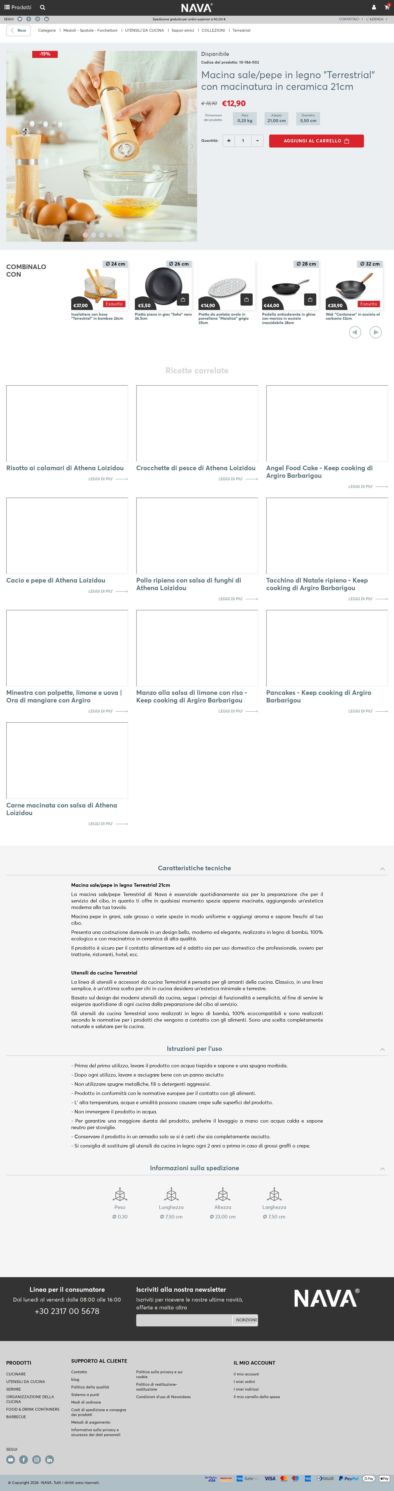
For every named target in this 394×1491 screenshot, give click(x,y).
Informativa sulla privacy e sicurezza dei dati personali (96, 1432)
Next (192, 146)
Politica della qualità (90, 1387)
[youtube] (19, 19)
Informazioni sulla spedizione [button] (267, 1168)
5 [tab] (118, 235)
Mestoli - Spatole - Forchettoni (90, 30)
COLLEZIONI (213, 30)
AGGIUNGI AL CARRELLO (318, 141)
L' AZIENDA (374, 19)
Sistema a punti (85, 1395)
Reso (22, 30)
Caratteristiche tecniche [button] (271, 868)
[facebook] (28, 19)
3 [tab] (101, 235)
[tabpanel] (101, 146)
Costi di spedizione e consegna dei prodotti (98, 1412)
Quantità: (210, 141)
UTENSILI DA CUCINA (144, 30)
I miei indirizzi (246, 1389)
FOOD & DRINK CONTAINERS (32, 1409)
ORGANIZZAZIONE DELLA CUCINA (30, 1399)
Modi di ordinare (86, 1402)
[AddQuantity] (243, 140)
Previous (11, 146)
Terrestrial (241, 30)
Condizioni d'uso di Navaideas (163, 1397)
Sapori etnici (183, 30)
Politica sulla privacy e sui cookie (159, 1374)
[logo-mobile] (43, 7)
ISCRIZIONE (246, 1320)
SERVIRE (13, 1389)
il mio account (246, 1374)
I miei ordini (244, 1382)
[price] (183, 299)
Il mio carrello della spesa (257, 1397)
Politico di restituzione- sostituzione (156, 1387)
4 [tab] (109, 235)
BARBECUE (16, 1417)
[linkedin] (46, 19)
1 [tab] (85, 235)
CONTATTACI (349, 19)
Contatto (79, 1372)
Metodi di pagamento (90, 1422)
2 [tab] (93, 235)
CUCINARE (16, 1374)
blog (75, 1380)
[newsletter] (176, 1320)
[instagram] (37, 19)
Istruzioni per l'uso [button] (276, 1049)
